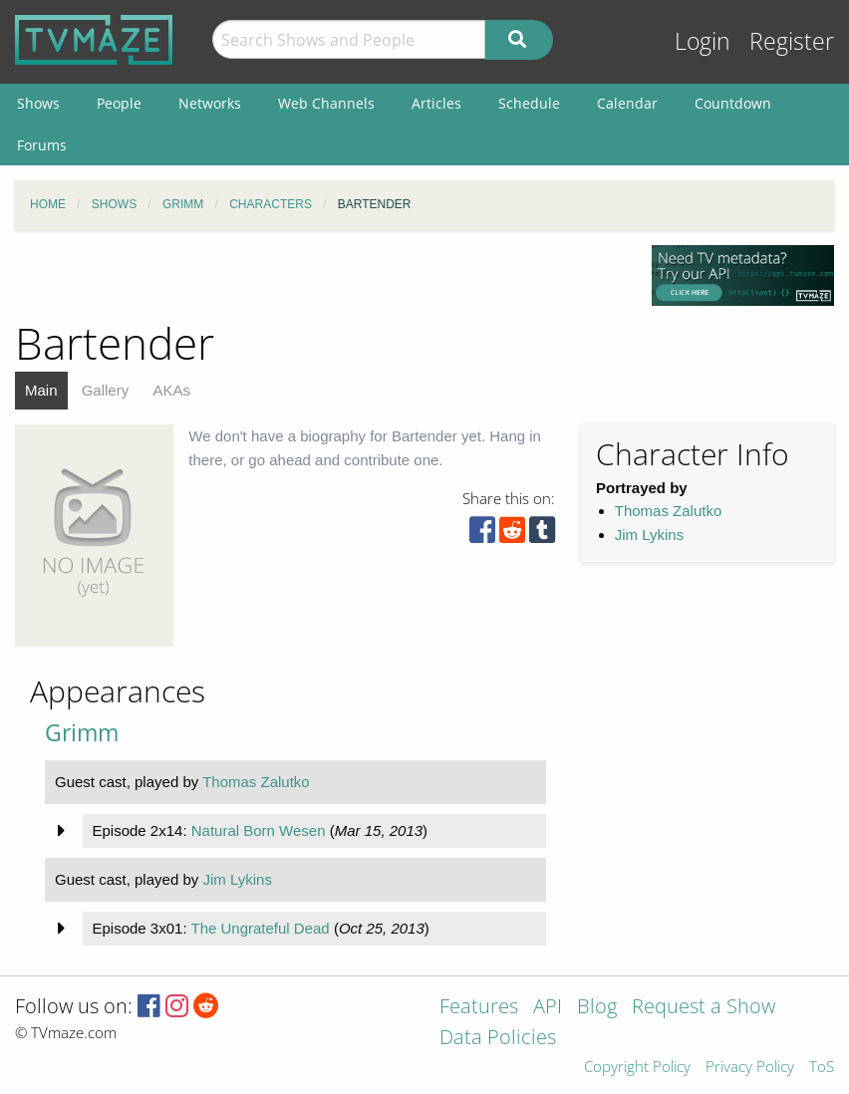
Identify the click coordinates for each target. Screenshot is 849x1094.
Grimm (82, 732)
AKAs (171, 390)
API (547, 1007)
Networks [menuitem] (209, 103)
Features (478, 1007)
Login (702, 41)
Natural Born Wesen (258, 830)
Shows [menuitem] (38, 103)
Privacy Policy (750, 1067)
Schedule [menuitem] (529, 103)
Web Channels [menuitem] (326, 103)
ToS (821, 1067)
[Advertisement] (702, 801)
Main (41, 390)
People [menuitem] (119, 103)
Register (791, 41)
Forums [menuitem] (42, 145)
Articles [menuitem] (436, 103)
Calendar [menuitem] (627, 103)
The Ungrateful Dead (259, 928)
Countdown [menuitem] (733, 103)
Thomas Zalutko (668, 510)
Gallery (106, 390)
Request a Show (703, 1007)
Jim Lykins (649, 534)
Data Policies (497, 1038)
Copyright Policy (637, 1067)
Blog (597, 1007)
